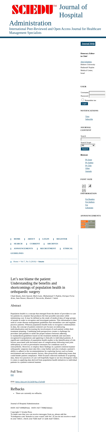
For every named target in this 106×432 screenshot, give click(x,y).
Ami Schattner (86, 62)
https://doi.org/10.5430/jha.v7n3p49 (30, 381)
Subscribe (89, 119)
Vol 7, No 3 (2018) (28, 261)
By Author (89, 163)
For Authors (90, 202)
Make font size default (90, 186)
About (31, 239)
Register (62, 239)
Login (45, 239)
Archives (52, 244)
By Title (88, 165)
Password (84, 96)
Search (18, 244)
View (87, 116)
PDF (12, 375)
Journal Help (88, 43)
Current (35, 244)
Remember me (90, 100)
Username (85, 92)
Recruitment (48, 248)
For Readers (90, 199)
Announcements (23, 248)
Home (17, 239)
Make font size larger (84, 190)
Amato (41, 261)
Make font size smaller (84, 186)
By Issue (88, 160)
